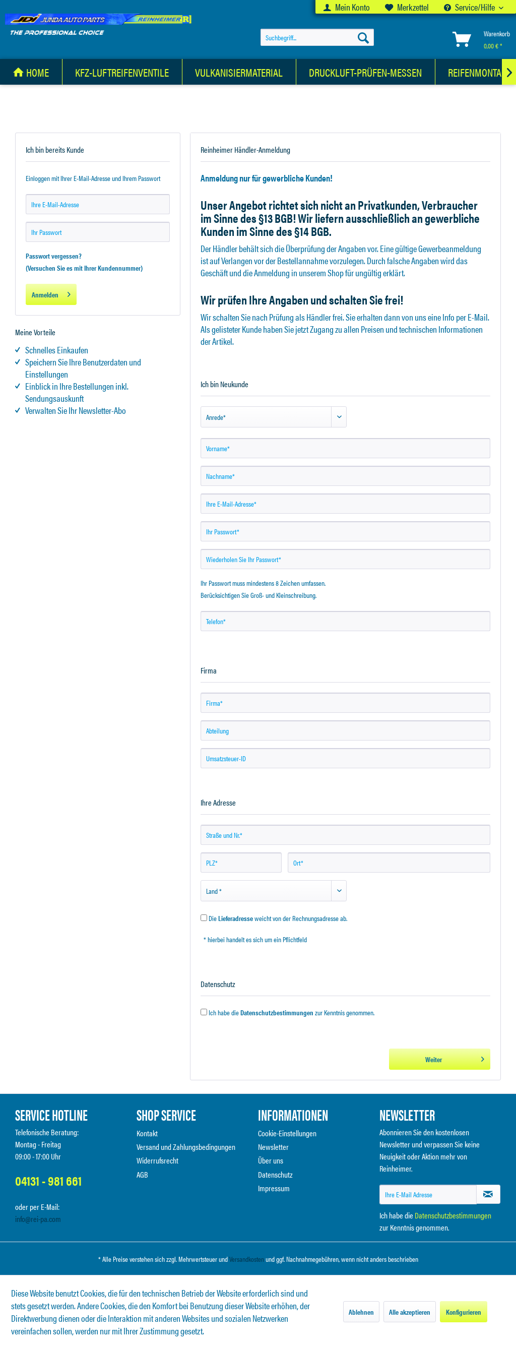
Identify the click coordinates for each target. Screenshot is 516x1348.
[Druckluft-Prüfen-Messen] (365, 72)
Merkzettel (407, 7)
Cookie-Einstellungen (287, 1133)
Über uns (270, 1160)
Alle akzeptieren (409, 1312)
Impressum (274, 1188)
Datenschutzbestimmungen (276, 1012)
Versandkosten (246, 1259)
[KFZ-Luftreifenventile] (122, 72)
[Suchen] (363, 37)
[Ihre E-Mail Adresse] (428, 1194)
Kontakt (147, 1133)
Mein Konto (347, 7)
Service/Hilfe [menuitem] (470, 7)
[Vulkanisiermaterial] (239, 72)
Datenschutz (275, 1174)
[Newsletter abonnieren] (488, 1194)
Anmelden (51, 292)
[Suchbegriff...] (317, 37)
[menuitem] (346, 7)
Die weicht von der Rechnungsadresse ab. (278, 918)
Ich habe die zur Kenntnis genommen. (291, 1012)
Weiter (454, 1057)
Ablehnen (361, 1312)
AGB (142, 1174)
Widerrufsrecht (157, 1160)
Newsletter (273, 1146)
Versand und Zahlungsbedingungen (186, 1146)
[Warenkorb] (479, 39)
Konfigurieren (463, 1312)
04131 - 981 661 (48, 1180)
